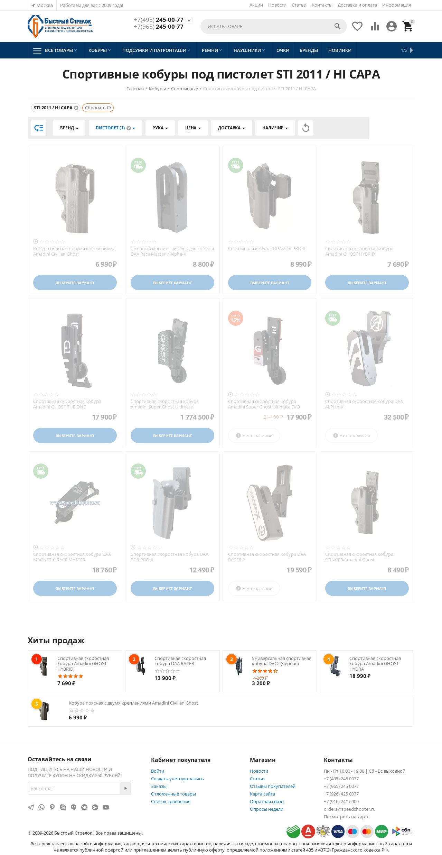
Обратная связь (267, 801)
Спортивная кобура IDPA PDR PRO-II (266, 248)
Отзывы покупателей (272, 786)
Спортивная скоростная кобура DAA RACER (180, 661)
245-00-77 (159, 19)
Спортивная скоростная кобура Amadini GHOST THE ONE (67, 404)
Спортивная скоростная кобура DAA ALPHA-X (364, 404)
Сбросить (98, 107)
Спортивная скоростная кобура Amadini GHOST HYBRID (359, 251)
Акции (256, 5)
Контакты (322, 5)
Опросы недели (266, 809)
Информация (396, 5)
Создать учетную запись (177, 778)
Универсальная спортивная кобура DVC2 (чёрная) (281, 661)
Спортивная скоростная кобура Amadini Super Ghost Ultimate (165, 404)
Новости (277, 5)
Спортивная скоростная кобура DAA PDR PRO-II (169, 557)
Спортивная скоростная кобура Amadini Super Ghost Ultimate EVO (264, 404)
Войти (157, 771)
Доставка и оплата (357, 5)
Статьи (299, 5)
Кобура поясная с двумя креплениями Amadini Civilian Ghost (74, 251)
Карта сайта (262, 794)
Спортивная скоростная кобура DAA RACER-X (267, 557)
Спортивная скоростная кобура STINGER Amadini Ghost (359, 557)
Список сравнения (170, 801)
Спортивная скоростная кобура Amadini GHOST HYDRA (375, 663)
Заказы (159, 786)
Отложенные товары (173, 794)
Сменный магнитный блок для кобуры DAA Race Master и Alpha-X (172, 251)
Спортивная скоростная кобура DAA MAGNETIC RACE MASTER (72, 557)
